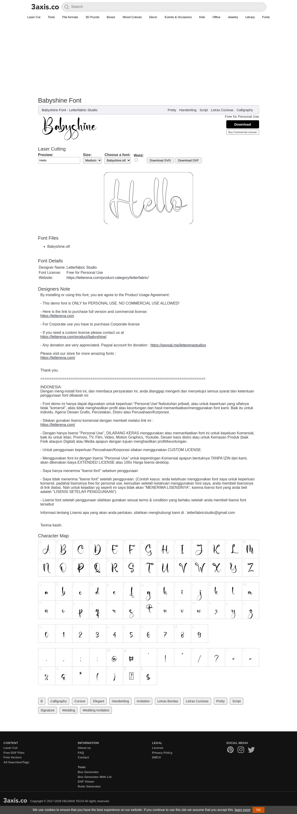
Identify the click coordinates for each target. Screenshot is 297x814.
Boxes (111, 17)
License (157, 748)
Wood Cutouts (132, 17)
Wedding (68, 710)
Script (204, 110)
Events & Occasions (178, 17)
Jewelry (233, 17)
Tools (51, 17)
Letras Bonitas (167, 701)
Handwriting (188, 110)
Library (250, 17)
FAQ (81, 752)
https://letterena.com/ (57, 358)
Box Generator (88, 772)
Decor (153, 17)
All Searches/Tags (16, 762)
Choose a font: (117, 155)
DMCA (156, 757)
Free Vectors (12, 757)
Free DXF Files (13, 752)
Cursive (79, 701)
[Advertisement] (148, 56)
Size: (87, 155)
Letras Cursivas (222, 110)
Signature (48, 710)
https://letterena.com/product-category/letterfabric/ (108, 278)
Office (216, 17)
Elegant (98, 701)
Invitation (143, 701)
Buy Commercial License (242, 132)
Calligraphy (245, 110)
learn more (242, 810)
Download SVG (160, 160)
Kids (202, 17)
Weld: (139, 155)
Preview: (45, 155)
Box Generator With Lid (94, 777)
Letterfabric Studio (83, 110)
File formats (70, 17)
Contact (83, 757)
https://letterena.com (57, 316)
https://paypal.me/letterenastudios (178, 345)
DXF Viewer (86, 781)
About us (84, 748)
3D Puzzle (92, 17)
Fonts (266, 17)
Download (242, 124)
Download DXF (188, 160)
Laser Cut (33, 17)
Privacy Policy (162, 752)
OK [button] (258, 810)
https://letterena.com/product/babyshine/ (73, 337)
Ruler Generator (89, 786)
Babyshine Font (54, 110)
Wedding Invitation (96, 710)
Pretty (172, 110)
